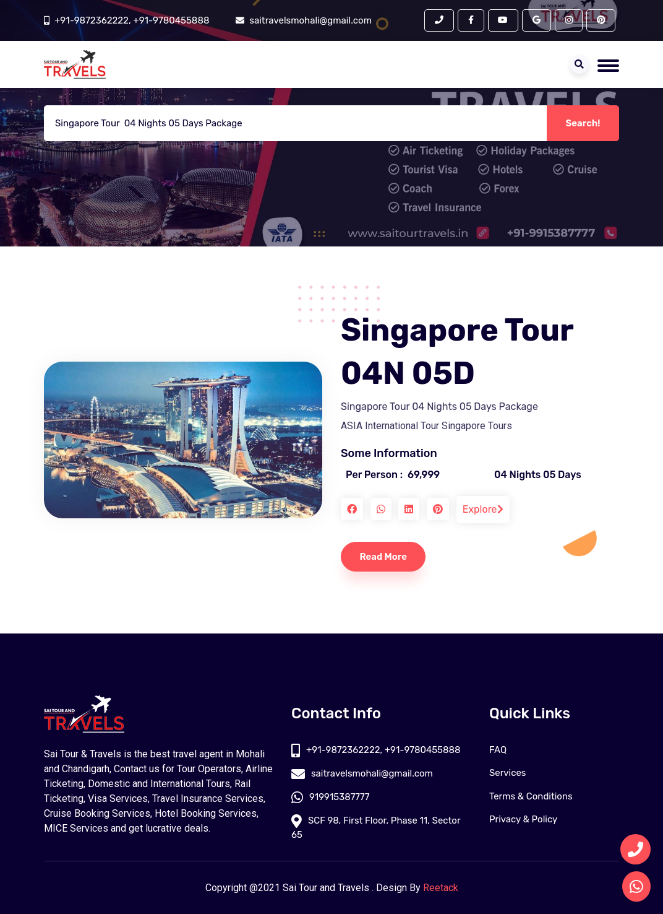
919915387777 (330, 797)
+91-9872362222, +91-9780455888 (131, 20)
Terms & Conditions (531, 796)
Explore (483, 509)
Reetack (440, 888)
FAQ (498, 749)
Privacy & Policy (523, 819)
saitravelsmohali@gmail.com (362, 773)
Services (507, 773)
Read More (384, 556)
